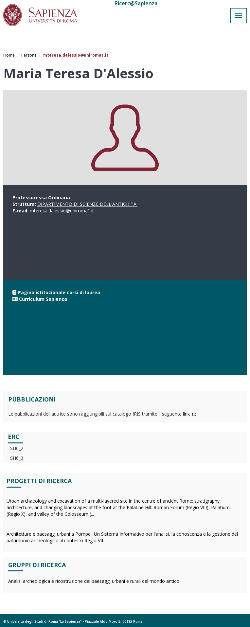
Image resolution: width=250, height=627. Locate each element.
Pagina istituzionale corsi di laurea (59, 292)
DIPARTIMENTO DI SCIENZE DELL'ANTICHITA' (87, 204)
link (189, 414)
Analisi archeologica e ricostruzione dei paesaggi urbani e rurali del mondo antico (93, 581)
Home (9, 55)
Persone (29, 55)
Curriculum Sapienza (43, 299)
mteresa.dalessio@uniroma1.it (62, 210)
